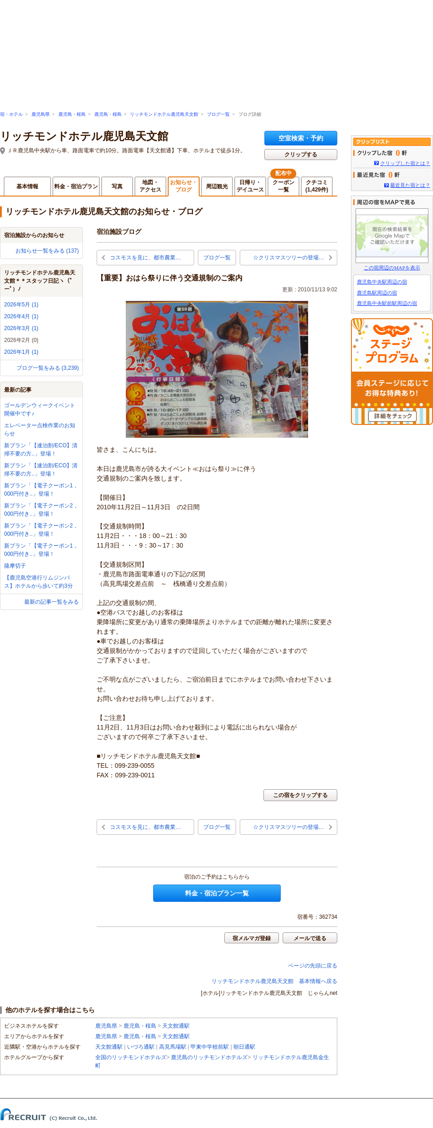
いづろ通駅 (141, 1047)
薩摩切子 (15, 566)
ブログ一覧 (218, 114)
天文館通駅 (176, 1026)
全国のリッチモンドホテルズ (130, 1057)
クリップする (300, 154)
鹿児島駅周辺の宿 (377, 292)
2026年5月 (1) (21, 304)
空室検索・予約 (300, 138)
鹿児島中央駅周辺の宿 (382, 282)
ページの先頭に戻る (312, 965)
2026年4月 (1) (21, 316)
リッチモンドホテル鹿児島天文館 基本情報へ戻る (274, 981)
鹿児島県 (40, 114)
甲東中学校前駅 (210, 1047)
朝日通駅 (244, 1047)
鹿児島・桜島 (72, 114)
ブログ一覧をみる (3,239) (47, 368)
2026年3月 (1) (21, 328)
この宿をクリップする (300, 795)
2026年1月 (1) (21, 352)
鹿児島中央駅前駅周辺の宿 (387, 303)
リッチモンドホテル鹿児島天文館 (164, 114)
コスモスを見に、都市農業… (145, 257)
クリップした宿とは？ (405, 163)
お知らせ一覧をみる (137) (47, 251)
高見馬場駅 (172, 1047)
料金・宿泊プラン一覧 (217, 893)
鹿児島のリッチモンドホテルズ (209, 1057)
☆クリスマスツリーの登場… (288, 257)
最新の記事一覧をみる (51, 602)
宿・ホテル (11, 114)
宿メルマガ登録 (251, 938)
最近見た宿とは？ (410, 185)
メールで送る (310, 938)
